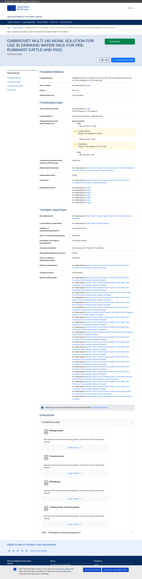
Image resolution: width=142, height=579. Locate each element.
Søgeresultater (18, 28)
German (99, 180)
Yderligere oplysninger (15, 86)
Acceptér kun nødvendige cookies (115, 570)
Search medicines (14, 22)
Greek (111, 297)
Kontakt (96, 565)
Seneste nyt (54, 22)
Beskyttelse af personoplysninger (60, 565)
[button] (105, 60)
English (88, 85)
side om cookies (64, 569)
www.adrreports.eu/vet (100, 407)
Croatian (100, 216)
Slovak (83, 183)
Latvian (115, 168)
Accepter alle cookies (92, 570)
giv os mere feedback (40, 551)
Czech (88, 168)
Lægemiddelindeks (28, 22)
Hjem (9, 28)
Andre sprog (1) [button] (74, 447)
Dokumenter (11, 90)
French (105, 168)
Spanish (88, 180)
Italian (110, 168)
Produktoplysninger (14, 82)
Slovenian (83, 170)
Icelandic (102, 170)
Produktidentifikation (14, 78)
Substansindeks (42, 22)
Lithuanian (122, 168)
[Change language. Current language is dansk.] (131, 8)
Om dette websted (65, 22)
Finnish (89, 170)
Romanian (75, 170)
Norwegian (109, 170)
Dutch (127, 180)
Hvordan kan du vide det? (30, 1)
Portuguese (130, 168)
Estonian (94, 168)
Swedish (96, 170)
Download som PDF (123, 60)
